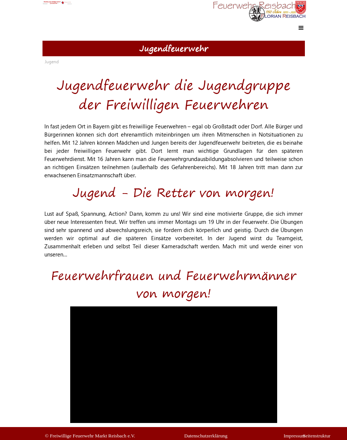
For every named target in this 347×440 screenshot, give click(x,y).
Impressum (295, 436)
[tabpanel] (173, 123)
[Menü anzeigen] (301, 27)
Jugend (52, 61)
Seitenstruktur (317, 436)
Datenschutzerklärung (206, 436)
